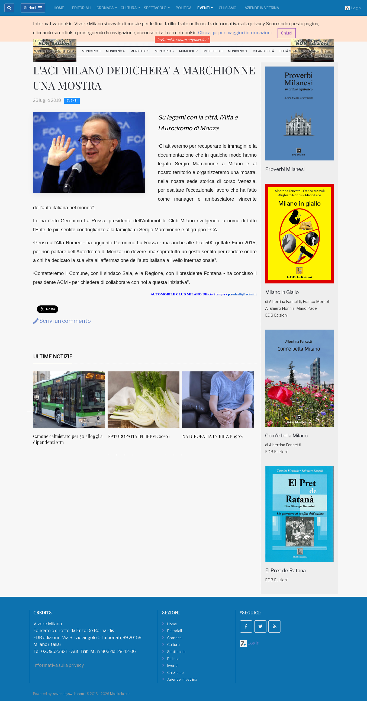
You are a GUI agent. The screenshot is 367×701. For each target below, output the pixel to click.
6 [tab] (149, 455)
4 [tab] (133, 455)
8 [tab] (165, 455)
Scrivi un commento (62, 321)
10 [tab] (181, 455)
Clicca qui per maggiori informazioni (235, 32)
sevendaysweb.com (68, 694)
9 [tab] (173, 455)
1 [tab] (108, 455)
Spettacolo (155, 8)
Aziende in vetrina (261, 8)
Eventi (203, 8)
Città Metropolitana (297, 51)
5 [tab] (141, 455)
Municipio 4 (115, 51)
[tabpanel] (70, 411)
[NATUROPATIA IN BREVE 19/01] (218, 399)
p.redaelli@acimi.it (242, 294)
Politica (183, 8)
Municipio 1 (43, 51)
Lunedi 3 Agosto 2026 (52, 41)
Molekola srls (120, 694)
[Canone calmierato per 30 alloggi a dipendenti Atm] (69, 399)
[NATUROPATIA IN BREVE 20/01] (143, 399)
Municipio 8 (213, 51)
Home (59, 8)
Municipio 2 (67, 51)
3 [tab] (124, 455)
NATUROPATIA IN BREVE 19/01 (212, 436)
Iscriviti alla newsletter (312, 41)
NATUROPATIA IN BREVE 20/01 (139, 436)
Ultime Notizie (52, 356)
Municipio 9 (237, 51)
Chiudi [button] (286, 33)
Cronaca (105, 8)
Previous (29, 411)
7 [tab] (157, 455)
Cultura (129, 8)
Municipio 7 (188, 51)
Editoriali (81, 8)
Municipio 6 (164, 51)
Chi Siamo (227, 8)
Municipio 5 (139, 51)
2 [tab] (116, 455)
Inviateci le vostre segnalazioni (182, 39)
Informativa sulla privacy (58, 665)
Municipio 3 (91, 51)
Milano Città (263, 51)
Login (353, 8)
